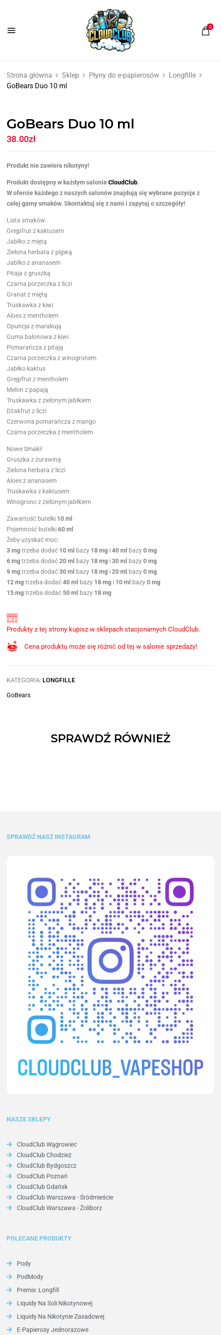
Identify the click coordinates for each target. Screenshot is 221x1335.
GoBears (18, 695)
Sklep (70, 75)
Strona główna (29, 75)
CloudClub (122, 182)
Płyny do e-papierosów (124, 75)
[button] (205, 30)
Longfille (182, 75)
